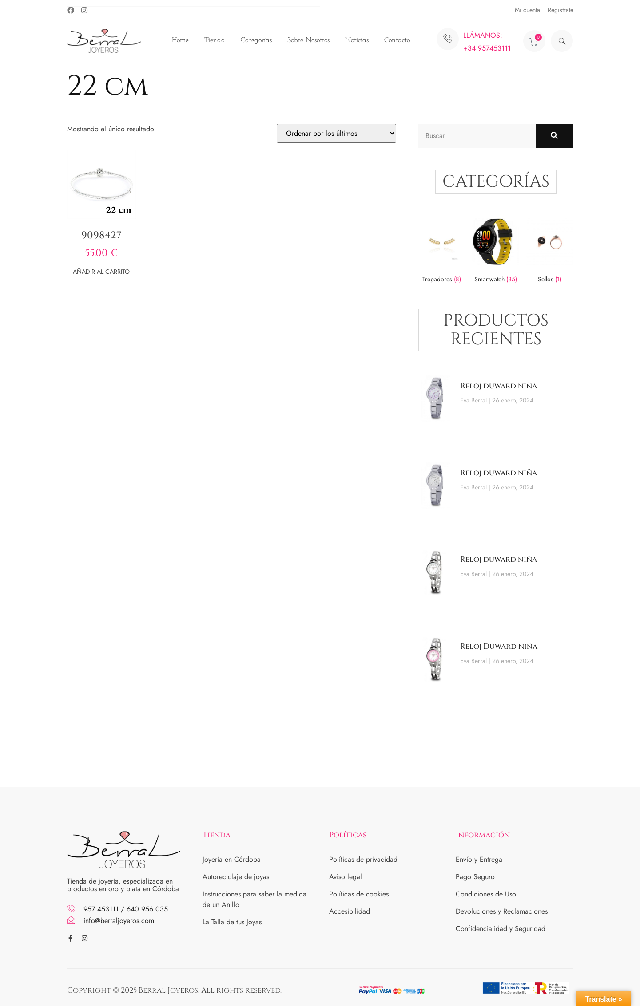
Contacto (397, 40)
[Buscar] (554, 136)
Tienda (214, 40)
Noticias (357, 40)
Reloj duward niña (498, 386)
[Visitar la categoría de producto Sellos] (549, 252)
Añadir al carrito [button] (101, 272)
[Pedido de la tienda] (336, 133)
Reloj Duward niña (498, 646)
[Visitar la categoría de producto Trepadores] (441, 252)
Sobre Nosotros (308, 40)
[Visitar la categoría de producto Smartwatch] (495, 252)
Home (180, 40)
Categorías (256, 40)
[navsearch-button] (562, 41)
